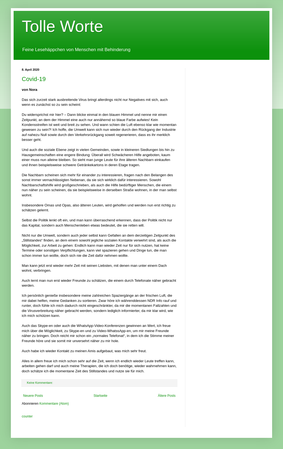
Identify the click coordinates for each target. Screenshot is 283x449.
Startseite (100, 396)
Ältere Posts (167, 396)
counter (27, 416)
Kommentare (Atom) (54, 403)
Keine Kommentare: (40, 382)
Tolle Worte (62, 26)
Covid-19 (34, 79)
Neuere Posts (33, 396)
